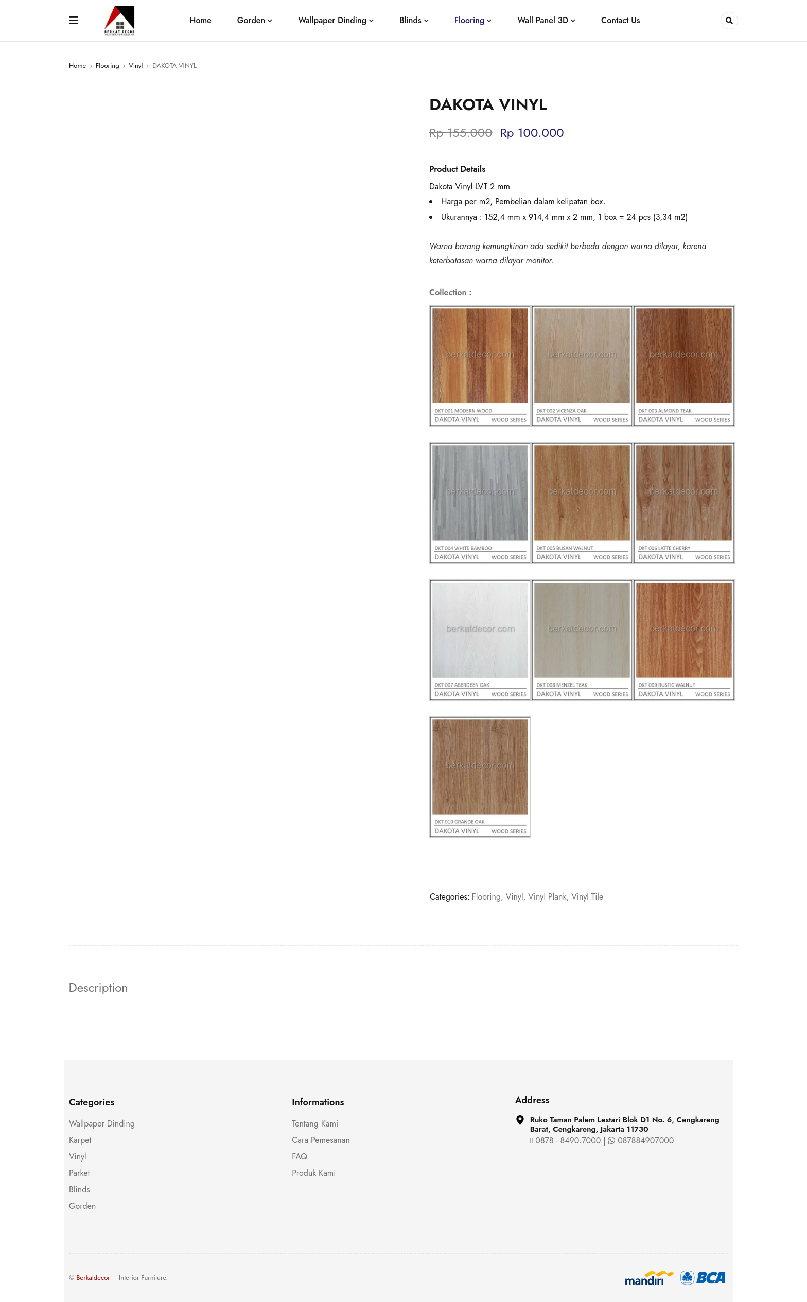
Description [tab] (99, 987)
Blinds (79, 1189)
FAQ (299, 1157)
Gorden (82, 1206)
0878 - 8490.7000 (565, 1141)
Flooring (107, 66)
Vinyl (136, 66)
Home (77, 66)
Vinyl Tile (587, 897)
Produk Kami (314, 1173)
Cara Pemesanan (321, 1140)
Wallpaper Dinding (102, 1124)
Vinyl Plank (547, 897)
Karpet (80, 1140)
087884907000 (641, 1141)
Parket (79, 1173)
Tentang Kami (315, 1124)
